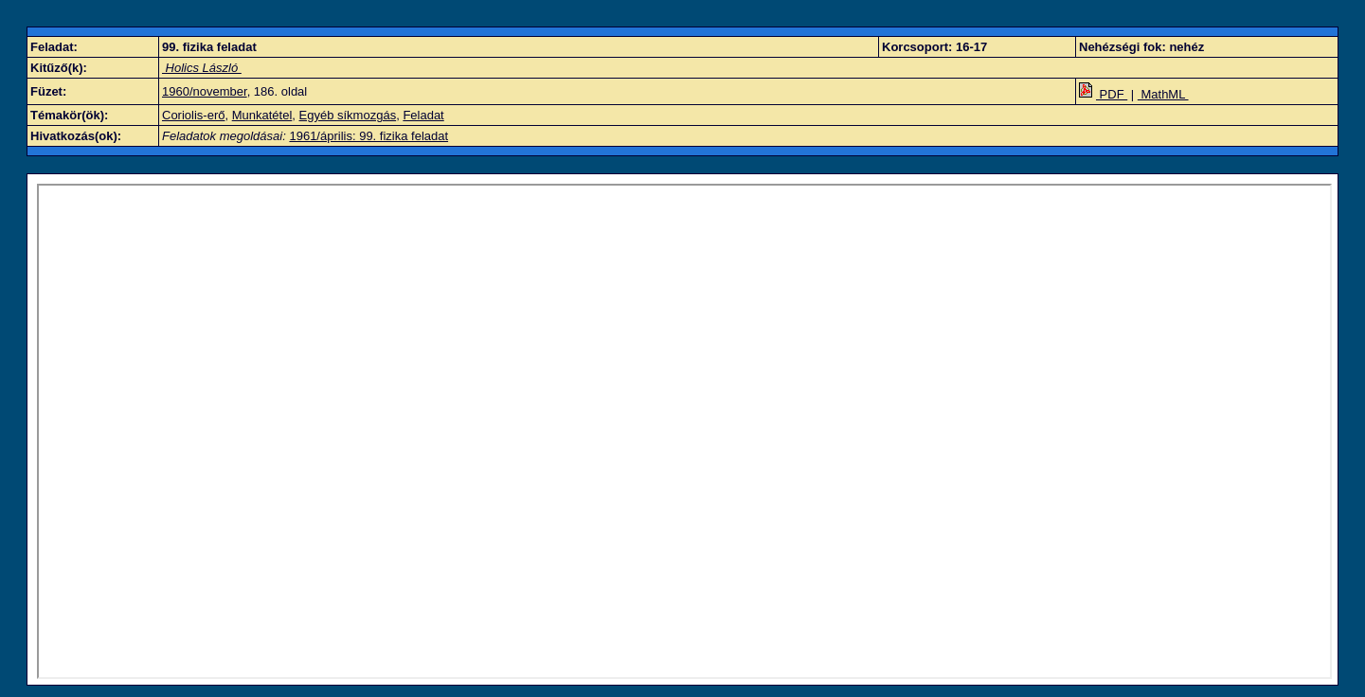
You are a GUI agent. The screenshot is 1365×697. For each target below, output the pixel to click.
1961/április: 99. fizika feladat (368, 136)
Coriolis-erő (193, 115)
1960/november (204, 91)
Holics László (202, 68)
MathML (1163, 94)
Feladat (423, 115)
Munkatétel (262, 115)
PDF (1103, 94)
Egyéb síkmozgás (348, 115)
